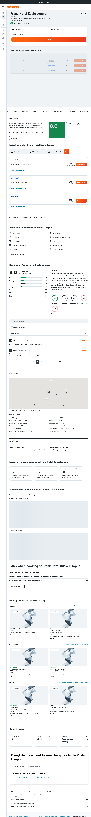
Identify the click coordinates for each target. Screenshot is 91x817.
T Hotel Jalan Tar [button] (55, 630)
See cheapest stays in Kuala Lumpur (77, 644)
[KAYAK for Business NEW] (3, 38)
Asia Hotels (27, 816)
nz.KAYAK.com (13, 816)
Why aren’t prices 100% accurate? (49, 806)
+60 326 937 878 (16, 21)
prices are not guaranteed (46, 794)
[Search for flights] (3, 13)
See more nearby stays (81, 606)
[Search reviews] (50, 321)
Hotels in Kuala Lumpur (44, 777)
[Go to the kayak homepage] (13, 7)
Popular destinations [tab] (33, 766)
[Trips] (3, 43)
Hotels (20, 816)
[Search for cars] (3, 21)
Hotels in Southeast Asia (50, 816)
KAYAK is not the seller (49, 799)
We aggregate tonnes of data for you (49, 803)
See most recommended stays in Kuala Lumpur (73, 682)
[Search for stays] (3, 17)
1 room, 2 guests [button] (17, 35)
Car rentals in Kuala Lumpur (21, 777)
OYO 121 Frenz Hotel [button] (16, 629)
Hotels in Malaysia (37, 816)
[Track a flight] (3, 34)
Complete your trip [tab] (18, 766)
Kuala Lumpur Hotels (64, 816)
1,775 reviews (26, 23)
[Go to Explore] (3, 30)
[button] (89, 2)
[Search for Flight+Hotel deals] (3, 25)
